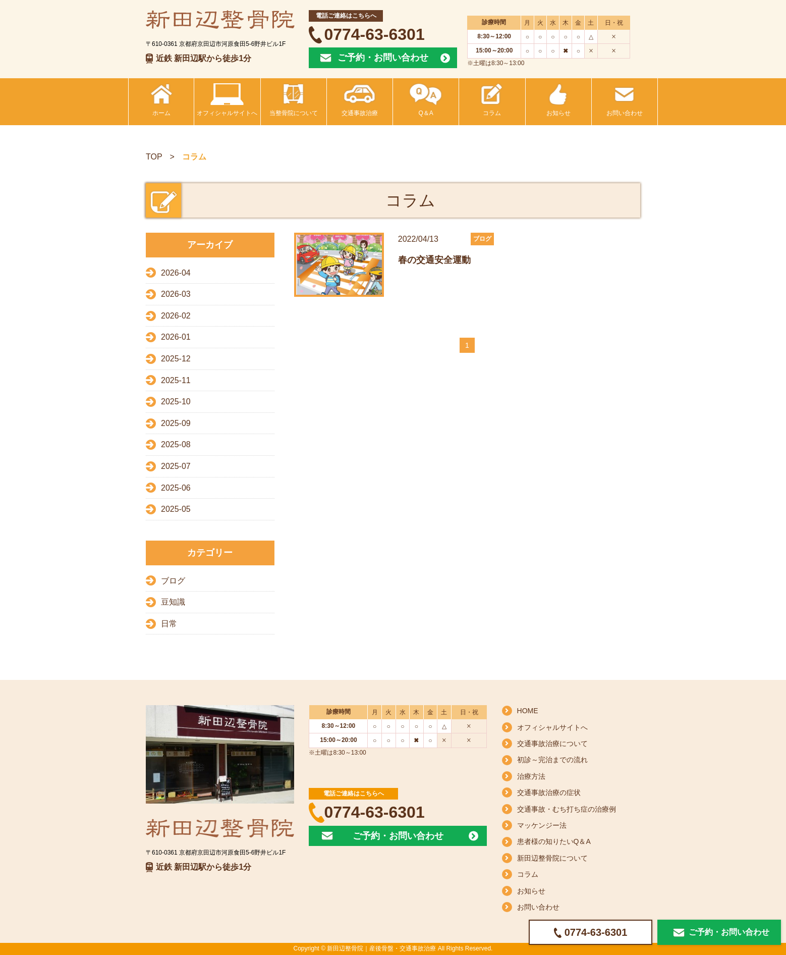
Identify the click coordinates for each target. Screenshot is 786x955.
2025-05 (176, 509)
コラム (527, 874)
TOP (154, 156)
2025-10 (176, 401)
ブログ (173, 580)
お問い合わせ (538, 907)
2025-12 (176, 358)
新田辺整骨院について (552, 858)
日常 (169, 623)
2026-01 (176, 337)
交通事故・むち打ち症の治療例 (566, 809)
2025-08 (176, 444)
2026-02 (176, 315)
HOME (527, 711)
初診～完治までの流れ (552, 760)
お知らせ (531, 891)
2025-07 (176, 466)
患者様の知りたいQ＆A (554, 841)
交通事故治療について (552, 743)
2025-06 (176, 488)
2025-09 (176, 423)
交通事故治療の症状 (549, 792)
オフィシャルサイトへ (552, 727)
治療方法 (531, 776)
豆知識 (173, 602)
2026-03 (176, 294)
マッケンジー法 (542, 825)
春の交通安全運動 (434, 260)
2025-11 (176, 380)
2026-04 (176, 273)
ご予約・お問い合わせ (383, 57)
